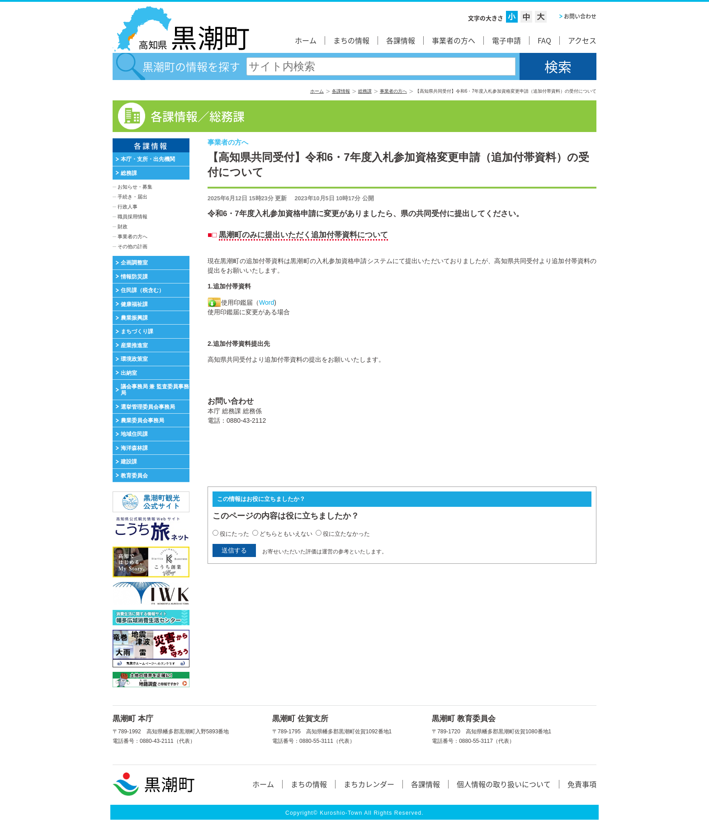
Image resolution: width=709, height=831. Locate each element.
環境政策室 (134, 359)
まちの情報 (351, 40)
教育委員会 (134, 475)
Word (266, 302)
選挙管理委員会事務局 (148, 407)
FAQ (544, 40)
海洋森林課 (134, 448)
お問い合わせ (580, 16)
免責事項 (581, 784)
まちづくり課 (137, 331)
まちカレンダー (369, 784)
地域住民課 (134, 434)
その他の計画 (132, 246)
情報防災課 (134, 277)
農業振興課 (134, 318)
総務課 (365, 91)
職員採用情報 (132, 216)
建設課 (129, 461)
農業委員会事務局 (142, 420)
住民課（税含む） (142, 290)
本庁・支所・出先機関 (148, 159)
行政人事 (127, 206)
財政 (123, 226)
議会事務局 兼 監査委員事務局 (155, 389)
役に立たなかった (346, 533)
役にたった (234, 533)
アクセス (582, 40)
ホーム (306, 40)
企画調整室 (134, 263)
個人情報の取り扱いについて (504, 784)
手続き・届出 (132, 196)
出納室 (129, 373)
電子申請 (506, 40)
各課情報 (400, 40)
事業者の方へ (453, 40)
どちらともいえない (286, 533)
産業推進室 (134, 345)
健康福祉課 (134, 304)
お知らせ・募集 (135, 186)
